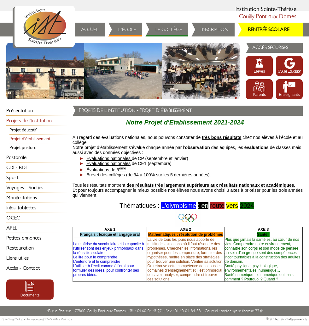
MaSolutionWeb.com (59, 319)
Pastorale (16, 157)
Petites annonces (23, 238)
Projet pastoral (23, 147)
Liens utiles (17, 258)
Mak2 (19, 319)
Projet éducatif (23, 130)
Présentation (19, 111)
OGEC (13, 218)
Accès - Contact (23, 268)
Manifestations (21, 198)
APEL (11, 228)
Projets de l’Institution (29, 121)
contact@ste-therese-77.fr (241, 310)
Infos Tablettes (21, 208)
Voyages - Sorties (24, 188)
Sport (12, 177)
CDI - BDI (16, 167)
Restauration (20, 248)
